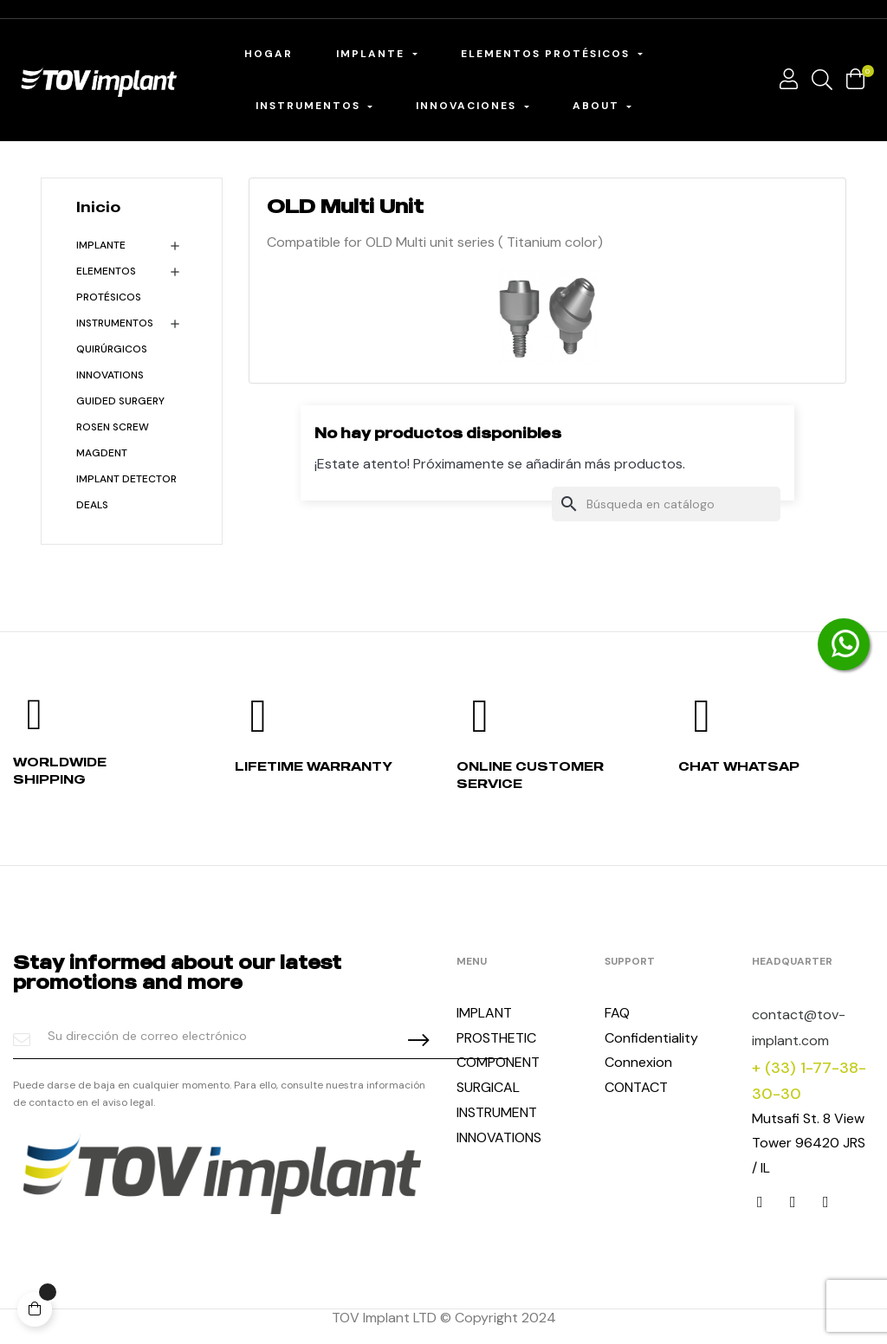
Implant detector (126, 479)
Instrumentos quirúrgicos (114, 336)
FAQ (617, 1013)
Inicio (98, 207)
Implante (101, 245)
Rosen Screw (112, 427)
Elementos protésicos (108, 284)
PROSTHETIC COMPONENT (498, 1050)
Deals (92, 505)
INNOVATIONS (110, 375)
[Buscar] (666, 504)
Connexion (638, 1062)
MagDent (101, 453)
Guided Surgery (120, 401)
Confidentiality (651, 1038)
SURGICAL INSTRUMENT (496, 1099)
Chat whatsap (739, 766)
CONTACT (636, 1087)
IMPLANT (484, 1013)
